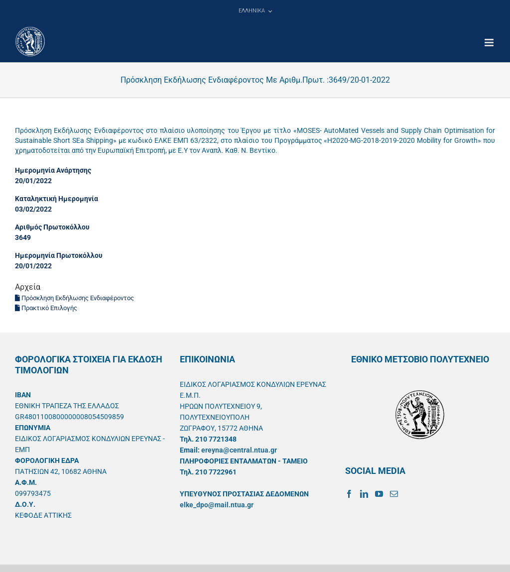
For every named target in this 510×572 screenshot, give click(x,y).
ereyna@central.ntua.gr (239, 450)
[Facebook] (349, 494)
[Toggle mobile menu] (490, 42)
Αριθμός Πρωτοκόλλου (52, 227)
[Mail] (394, 494)
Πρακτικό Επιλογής (46, 308)
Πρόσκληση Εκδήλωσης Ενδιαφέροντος (74, 298)
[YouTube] (379, 494)
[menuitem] (255, 11)
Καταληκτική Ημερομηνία (56, 199)
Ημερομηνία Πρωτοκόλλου (59, 255)
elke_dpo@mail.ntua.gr (217, 505)
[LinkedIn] (364, 494)
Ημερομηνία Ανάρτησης (53, 170)
